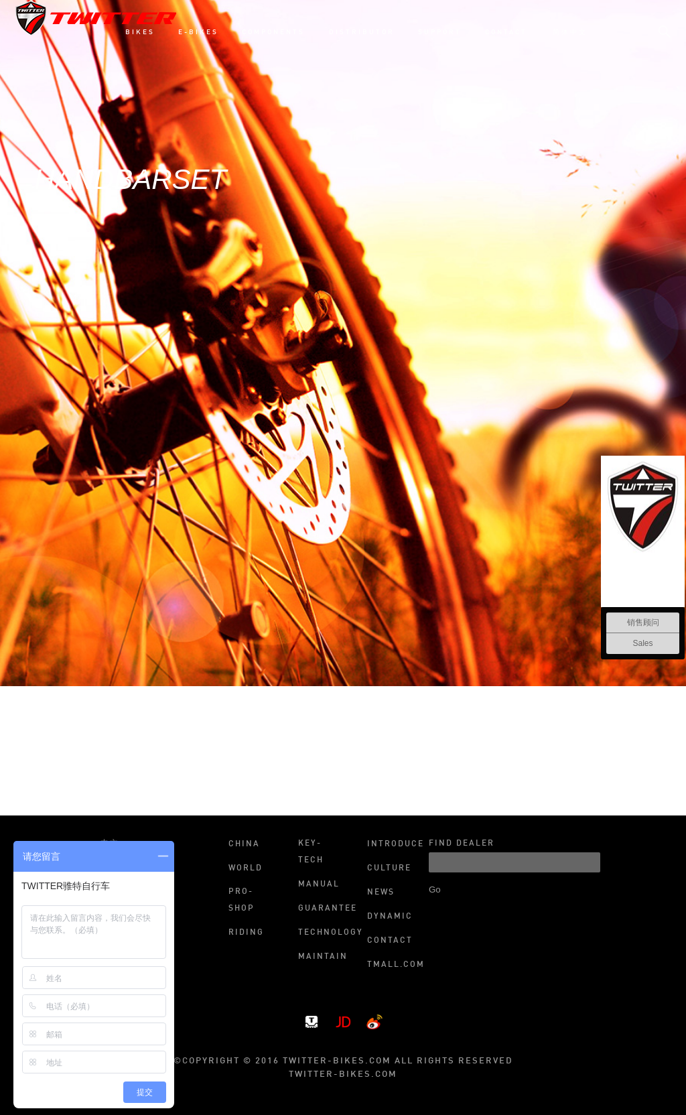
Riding (246, 933)
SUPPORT (440, 32)
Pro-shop (241, 900)
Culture (389, 868)
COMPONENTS (273, 32)
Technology (320, 933)
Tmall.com (389, 965)
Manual (319, 884)
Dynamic (389, 917)
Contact (389, 941)
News (381, 893)
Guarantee (320, 909)
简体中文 (570, 32)
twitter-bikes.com (343, 1074)
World (245, 868)
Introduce (389, 844)
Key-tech (311, 852)
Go (435, 889)
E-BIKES (198, 32)
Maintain (320, 957)
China (244, 844)
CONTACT (506, 32)
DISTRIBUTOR (362, 32)
